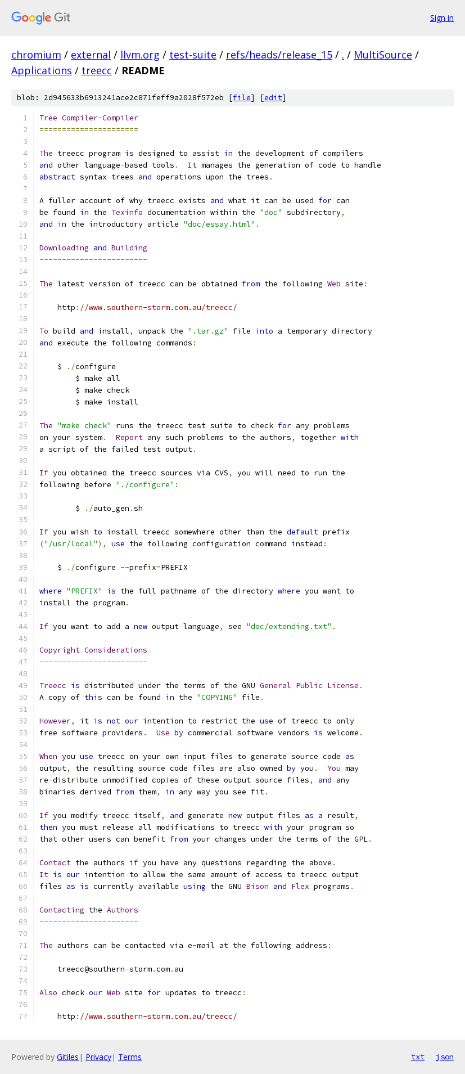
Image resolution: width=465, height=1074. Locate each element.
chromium (36, 54)
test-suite (192, 54)
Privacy (98, 1056)
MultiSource (383, 54)
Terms (130, 1056)
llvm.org (140, 54)
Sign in (442, 17)
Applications (41, 70)
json (445, 1056)
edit (273, 97)
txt (418, 1056)
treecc (97, 70)
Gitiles (68, 1056)
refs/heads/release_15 (279, 54)
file (242, 97)
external (91, 54)
